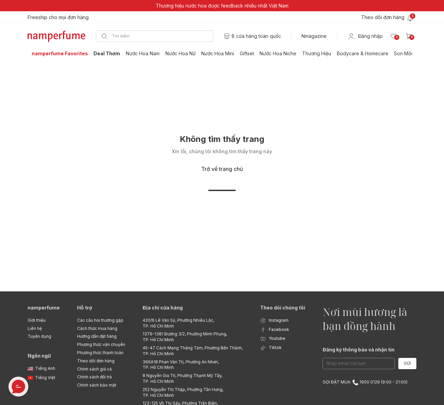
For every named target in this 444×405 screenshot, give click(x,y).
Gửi (407, 363)
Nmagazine (314, 36)
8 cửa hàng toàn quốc (256, 36)
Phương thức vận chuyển (101, 344)
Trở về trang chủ (222, 168)
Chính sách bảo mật (96, 385)
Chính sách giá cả (94, 369)
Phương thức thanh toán (100, 352)
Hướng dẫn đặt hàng (97, 336)
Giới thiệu (37, 320)
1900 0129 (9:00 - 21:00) (380, 382)
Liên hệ (35, 328)
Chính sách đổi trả (94, 376)
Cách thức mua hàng (97, 328)
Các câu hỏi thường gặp (100, 320)
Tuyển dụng (39, 336)
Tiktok (271, 348)
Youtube (272, 339)
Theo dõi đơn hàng (96, 360)
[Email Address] (359, 363)
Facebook (274, 330)
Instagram (274, 320)
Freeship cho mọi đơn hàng (58, 17)
